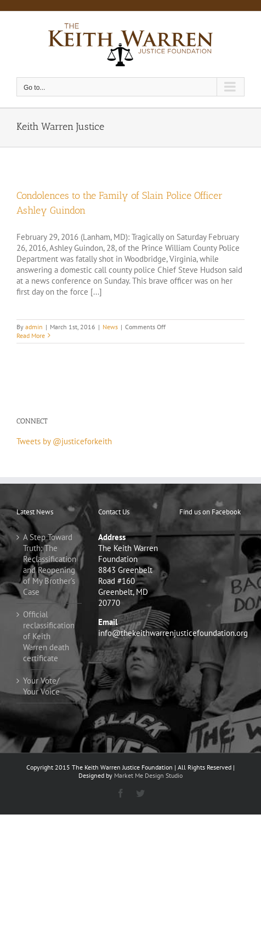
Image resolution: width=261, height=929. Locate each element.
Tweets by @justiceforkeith (64, 441)
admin (34, 327)
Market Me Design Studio (148, 775)
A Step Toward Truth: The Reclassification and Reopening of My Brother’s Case (49, 564)
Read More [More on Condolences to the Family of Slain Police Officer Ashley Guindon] (30, 335)
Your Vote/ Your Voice (41, 686)
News (110, 327)
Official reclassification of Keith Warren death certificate (49, 636)
